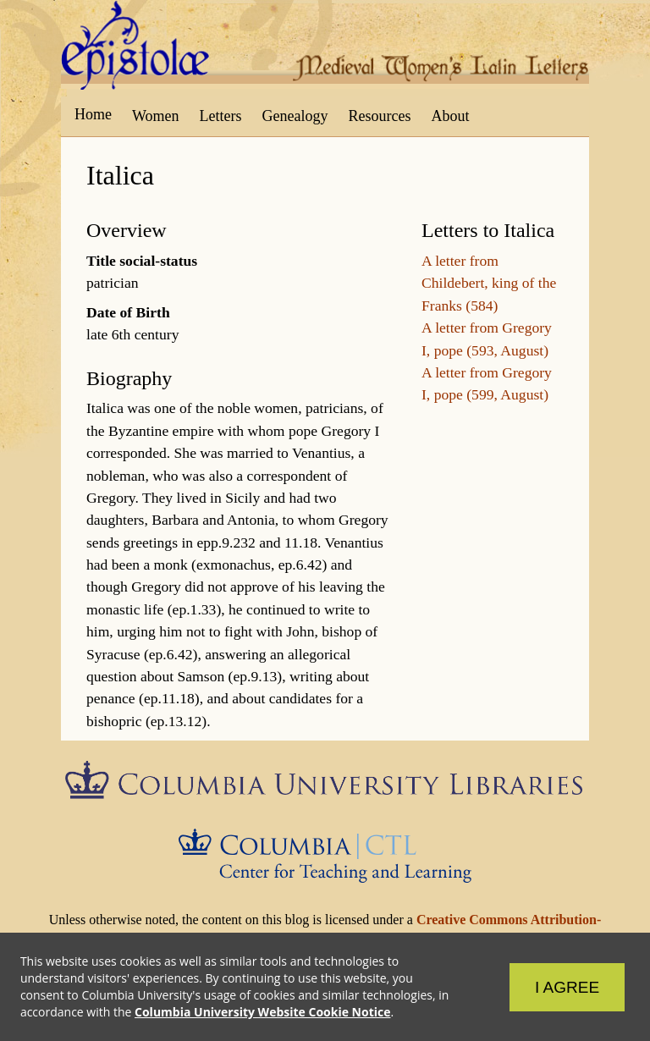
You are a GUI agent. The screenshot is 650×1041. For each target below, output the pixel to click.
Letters (221, 115)
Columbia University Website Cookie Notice (262, 1012)
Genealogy (295, 115)
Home (93, 114)
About (450, 115)
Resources (380, 115)
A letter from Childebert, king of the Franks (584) (488, 283)
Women (155, 115)
